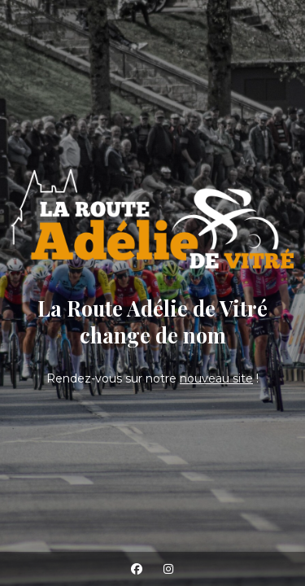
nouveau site (216, 378)
